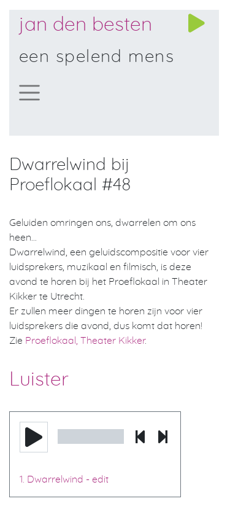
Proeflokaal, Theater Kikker (85, 341)
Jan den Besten (85, 24)
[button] (34, 437)
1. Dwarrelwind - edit (64, 479)
